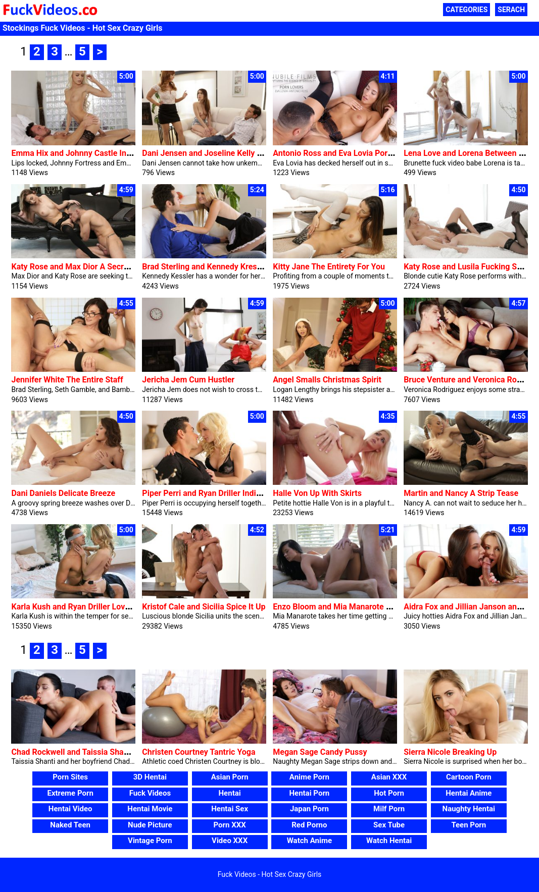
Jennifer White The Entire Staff (67, 379)
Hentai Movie (149, 808)
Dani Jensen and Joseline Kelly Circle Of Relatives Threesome (254, 153)
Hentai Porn (309, 793)
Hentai (230, 793)
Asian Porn (230, 777)
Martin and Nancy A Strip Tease (461, 493)
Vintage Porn (150, 840)
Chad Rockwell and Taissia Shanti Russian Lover (98, 752)
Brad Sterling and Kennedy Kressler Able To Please (234, 266)
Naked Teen (70, 824)
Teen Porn (468, 824)
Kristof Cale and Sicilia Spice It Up (203, 606)
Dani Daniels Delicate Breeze (63, 493)
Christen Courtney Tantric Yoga (198, 752)
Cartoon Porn (469, 777)
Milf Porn (389, 808)
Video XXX (230, 840)
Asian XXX (389, 777)
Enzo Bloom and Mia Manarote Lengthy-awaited (360, 606)
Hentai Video (70, 808)
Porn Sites (70, 777)
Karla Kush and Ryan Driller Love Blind (80, 606)
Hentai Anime (469, 793)
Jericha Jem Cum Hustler (188, 379)
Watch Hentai (389, 840)
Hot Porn (389, 793)
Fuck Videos (150, 793)
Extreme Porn (70, 793)
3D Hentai (150, 777)
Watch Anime (309, 840)
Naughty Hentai (469, 808)
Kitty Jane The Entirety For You (329, 266)
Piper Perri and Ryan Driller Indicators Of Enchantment (240, 493)
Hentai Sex (229, 808)
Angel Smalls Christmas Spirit (327, 379)
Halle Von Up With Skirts (317, 493)
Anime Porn (309, 777)
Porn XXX (230, 824)
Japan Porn (309, 808)
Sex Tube (389, 824)
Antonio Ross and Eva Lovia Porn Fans (342, 153)
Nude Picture (150, 824)
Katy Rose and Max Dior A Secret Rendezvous (94, 266)
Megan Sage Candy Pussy (320, 752)
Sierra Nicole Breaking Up (450, 752)
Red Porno (309, 824)
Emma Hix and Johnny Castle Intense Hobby (91, 153)
